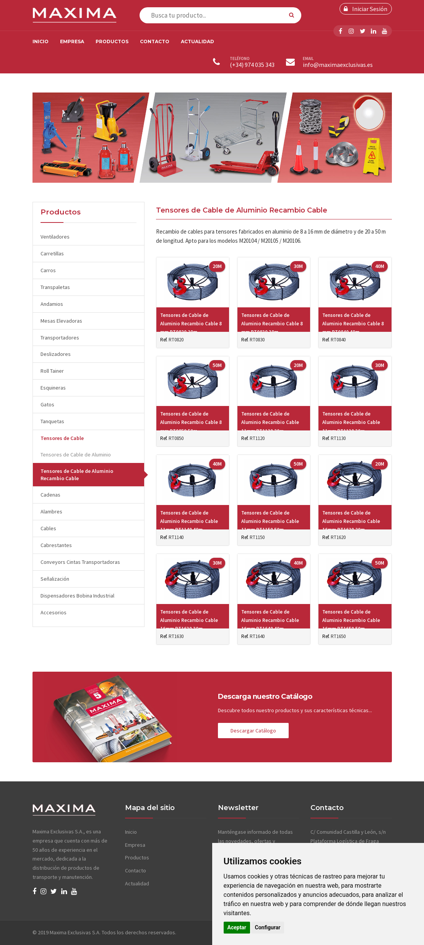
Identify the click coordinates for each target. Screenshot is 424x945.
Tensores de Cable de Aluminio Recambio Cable (77, 475)
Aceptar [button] (237, 927)
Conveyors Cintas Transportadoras (80, 562)
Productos (112, 41)
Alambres (51, 511)
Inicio (40, 41)
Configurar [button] (268, 927)
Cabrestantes (56, 545)
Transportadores (60, 337)
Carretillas (52, 253)
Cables (48, 528)
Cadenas (50, 494)
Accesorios (54, 612)
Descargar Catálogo (253, 730)
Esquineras (53, 387)
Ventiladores (55, 236)
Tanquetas (52, 421)
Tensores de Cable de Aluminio (76, 454)
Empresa (72, 41)
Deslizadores (56, 354)
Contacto (154, 41)
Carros (48, 270)
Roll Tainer (52, 370)
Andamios (52, 303)
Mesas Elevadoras (61, 320)
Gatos (47, 404)
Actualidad (197, 41)
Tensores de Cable (62, 438)
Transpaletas (55, 287)
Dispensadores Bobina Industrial (77, 595)
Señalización (55, 578)
